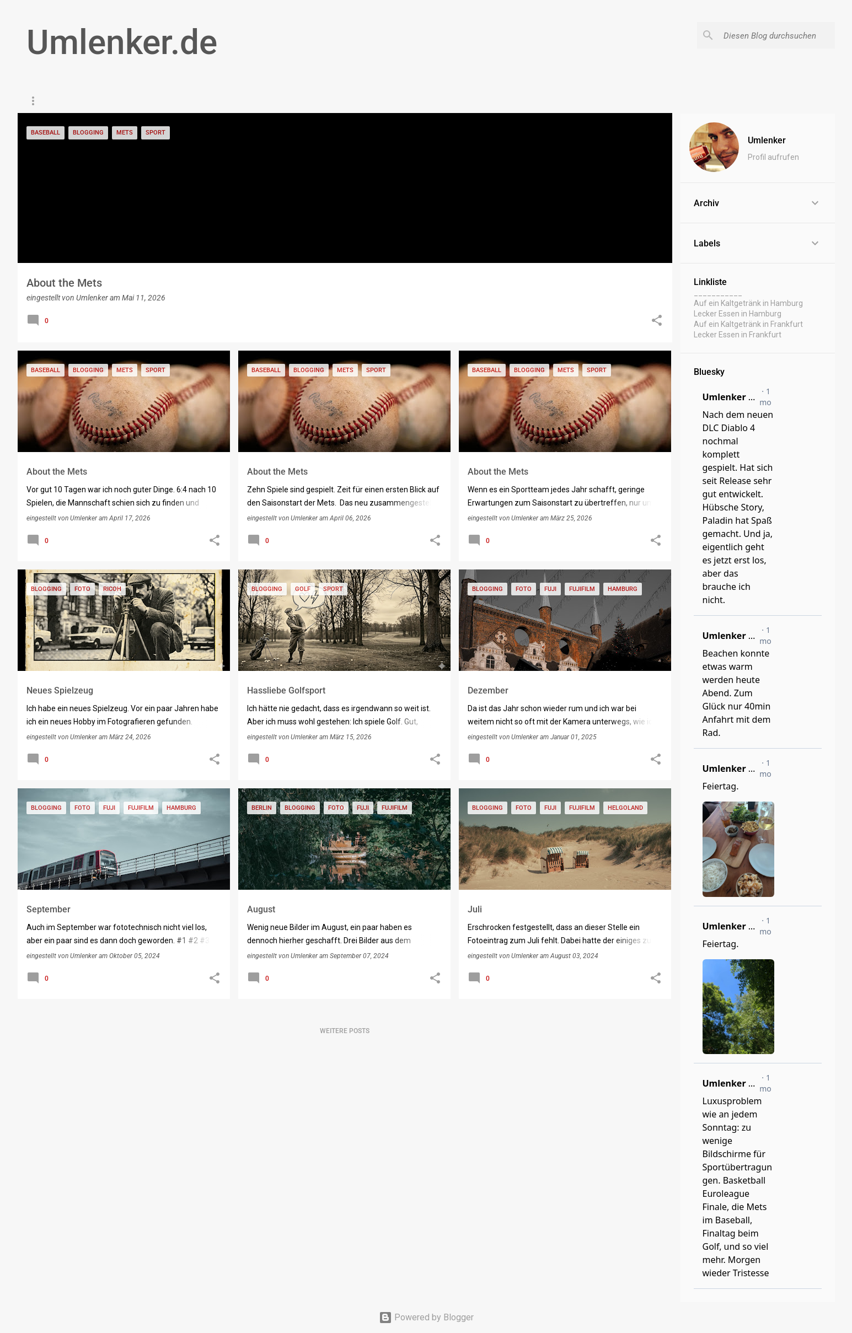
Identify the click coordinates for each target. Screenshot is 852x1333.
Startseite (45, 101)
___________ (718, 292)
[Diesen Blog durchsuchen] (777, 35)
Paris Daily (107, 101)
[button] (656, 321)
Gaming (163, 101)
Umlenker (767, 140)
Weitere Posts (344, 1031)
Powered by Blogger (426, 1317)
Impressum (220, 101)
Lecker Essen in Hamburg (737, 313)
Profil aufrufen (773, 157)
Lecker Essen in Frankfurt (737, 334)
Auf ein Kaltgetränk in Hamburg (748, 303)
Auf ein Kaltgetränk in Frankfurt (748, 324)
